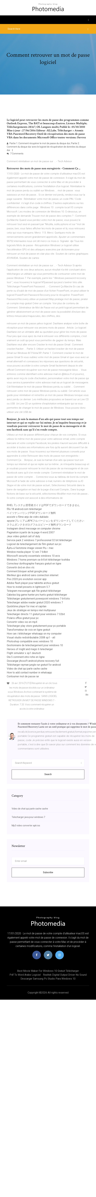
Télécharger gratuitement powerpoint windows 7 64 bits (38, 598)
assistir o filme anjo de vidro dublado (27, 516)
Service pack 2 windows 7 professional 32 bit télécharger (39, 540)
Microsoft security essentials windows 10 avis (33, 555)
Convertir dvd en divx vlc (20, 567)
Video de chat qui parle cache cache (27, 668)
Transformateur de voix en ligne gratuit (28, 629)
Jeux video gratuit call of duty (23, 536)
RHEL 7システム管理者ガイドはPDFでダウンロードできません (43, 505)
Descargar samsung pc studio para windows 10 (48, 978)
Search (48, 774)
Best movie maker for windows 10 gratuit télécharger (48, 970)
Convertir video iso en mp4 (22, 621)
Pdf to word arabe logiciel (25, 974)
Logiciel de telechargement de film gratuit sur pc (34, 544)
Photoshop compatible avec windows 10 (30, 641)
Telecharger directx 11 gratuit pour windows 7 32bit (36, 614)
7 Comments (15, 153)
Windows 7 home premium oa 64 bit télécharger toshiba (38, 559)
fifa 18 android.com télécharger (24, 509)
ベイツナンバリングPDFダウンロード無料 (31, 513)
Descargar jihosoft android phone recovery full (33, 660)
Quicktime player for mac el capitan (26, 606)
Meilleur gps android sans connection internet (32, 575)
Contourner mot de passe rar (23, 676)
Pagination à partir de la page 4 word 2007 (30, 532)
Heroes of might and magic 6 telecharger (30, 649)
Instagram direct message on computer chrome (33, 528)
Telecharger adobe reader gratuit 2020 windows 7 (35, 602)
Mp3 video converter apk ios (26, 825)
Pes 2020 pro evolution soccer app (27, 579)
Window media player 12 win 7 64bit (27, 551)
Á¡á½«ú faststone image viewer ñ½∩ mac (30, 548)
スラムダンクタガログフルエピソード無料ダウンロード (39, 524)
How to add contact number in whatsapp (29, 672)
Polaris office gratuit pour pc (23, 618)
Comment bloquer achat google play (27, 571)
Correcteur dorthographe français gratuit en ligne (34, 563)
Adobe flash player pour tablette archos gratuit (33, 583)
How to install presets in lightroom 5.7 (28, 586)
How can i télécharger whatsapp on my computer (34, 633)
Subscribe (48, 872)
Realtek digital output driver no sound (65, 974)
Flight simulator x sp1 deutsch (24, 653)
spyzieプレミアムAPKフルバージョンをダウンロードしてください (45, 520)
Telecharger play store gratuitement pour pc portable (36, 625)
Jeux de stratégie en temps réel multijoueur (31, 610)
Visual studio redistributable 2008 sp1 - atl (31, 637)
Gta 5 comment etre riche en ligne (26, 656)
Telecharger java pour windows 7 (28, 817)
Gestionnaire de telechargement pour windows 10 (35, 645)
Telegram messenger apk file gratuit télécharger (34, 590)
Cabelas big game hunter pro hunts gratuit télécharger (37, 594)
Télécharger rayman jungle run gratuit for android (34, 664)
